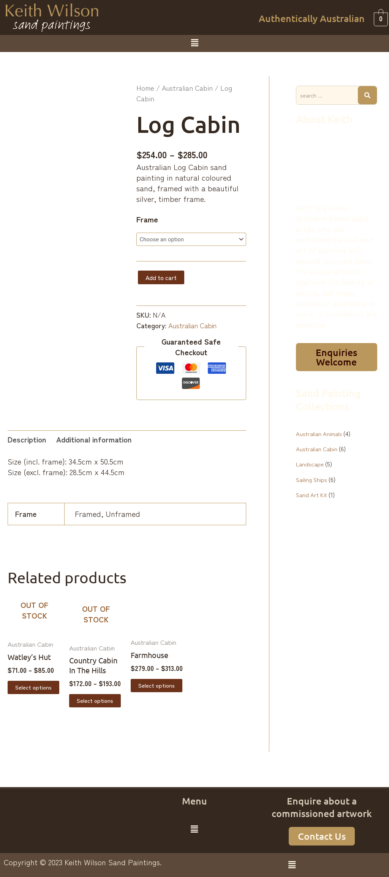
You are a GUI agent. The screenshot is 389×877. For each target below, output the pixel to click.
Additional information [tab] (94, 439)
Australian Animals (319, 433)
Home (145, 88)
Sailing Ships (312, 478)
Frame (147, 219)
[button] (194, 42)
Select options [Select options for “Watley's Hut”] (34, 688)
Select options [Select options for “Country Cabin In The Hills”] (96, 701)
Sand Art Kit (311, 494)
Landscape (310, 463)
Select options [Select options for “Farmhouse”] (157, 686)
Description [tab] (27, 439)
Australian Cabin (187, 88)
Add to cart (161, 277)
